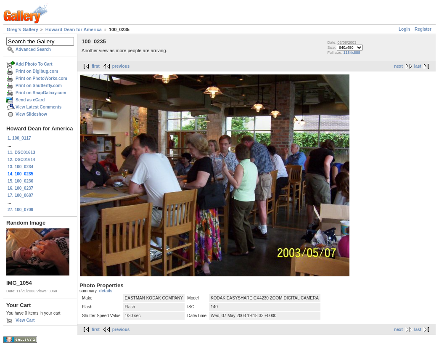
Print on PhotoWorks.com (41, 78)
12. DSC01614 (21, 159)
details (106, 291)
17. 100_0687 (20, 195)
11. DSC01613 (21, 152)
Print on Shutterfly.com (39, 85)
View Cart (25, 320)
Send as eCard (30, 100)
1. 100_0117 (19, 138)
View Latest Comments (38, 107)
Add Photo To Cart (34, 64)
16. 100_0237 (20, 188)
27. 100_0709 (20, 209)
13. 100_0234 (20, 166)
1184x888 (351, 52)
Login (404, 29)
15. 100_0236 (20, 181)
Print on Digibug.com (37, 71)
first (96, 66)
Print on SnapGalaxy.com (41, 92)
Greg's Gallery (22, 29)
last (417, 66)
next (398, 66)
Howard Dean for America (73, 29)
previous (121, 66)
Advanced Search (33, 49)
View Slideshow (31, 114)
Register (423, 29)
